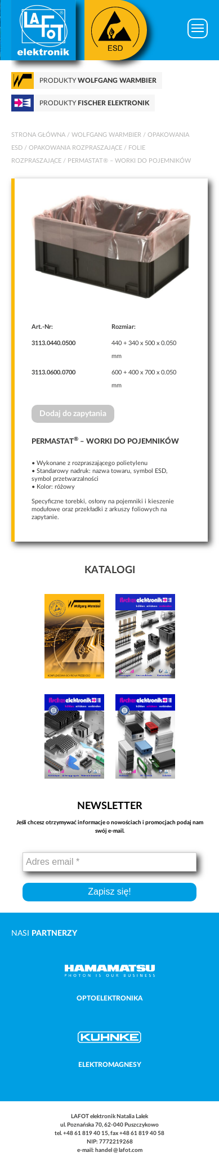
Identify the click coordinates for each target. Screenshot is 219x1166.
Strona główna (38, 135)
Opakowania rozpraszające (75, 148)
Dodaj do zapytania (72, 414)
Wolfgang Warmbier (106, 135)
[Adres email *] (109, 862)
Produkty (98, 80)
